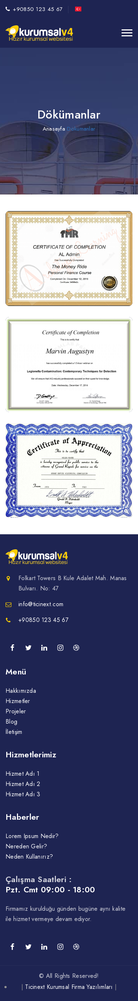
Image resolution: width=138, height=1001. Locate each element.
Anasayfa (54, 129)
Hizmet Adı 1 (23, 773)
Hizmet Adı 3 (23, 794)
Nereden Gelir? (26, 846)
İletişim (14, 732)
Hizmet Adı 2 (23, 784)
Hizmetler (18, 701)
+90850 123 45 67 (38, 9)
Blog (11, 721)
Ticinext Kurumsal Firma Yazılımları (69, 987)
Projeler (16, 711)
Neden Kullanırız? (29, 856)
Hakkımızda (21, 691)
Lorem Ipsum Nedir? (32, 836)
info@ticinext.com (40, 604)
